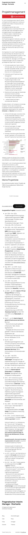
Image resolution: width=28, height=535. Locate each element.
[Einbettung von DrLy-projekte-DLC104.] (14, 196)
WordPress (23, 532)
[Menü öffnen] (25, 3)
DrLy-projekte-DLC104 (7, 206)
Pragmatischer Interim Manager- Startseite (8, 3)
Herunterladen (19, 206)
